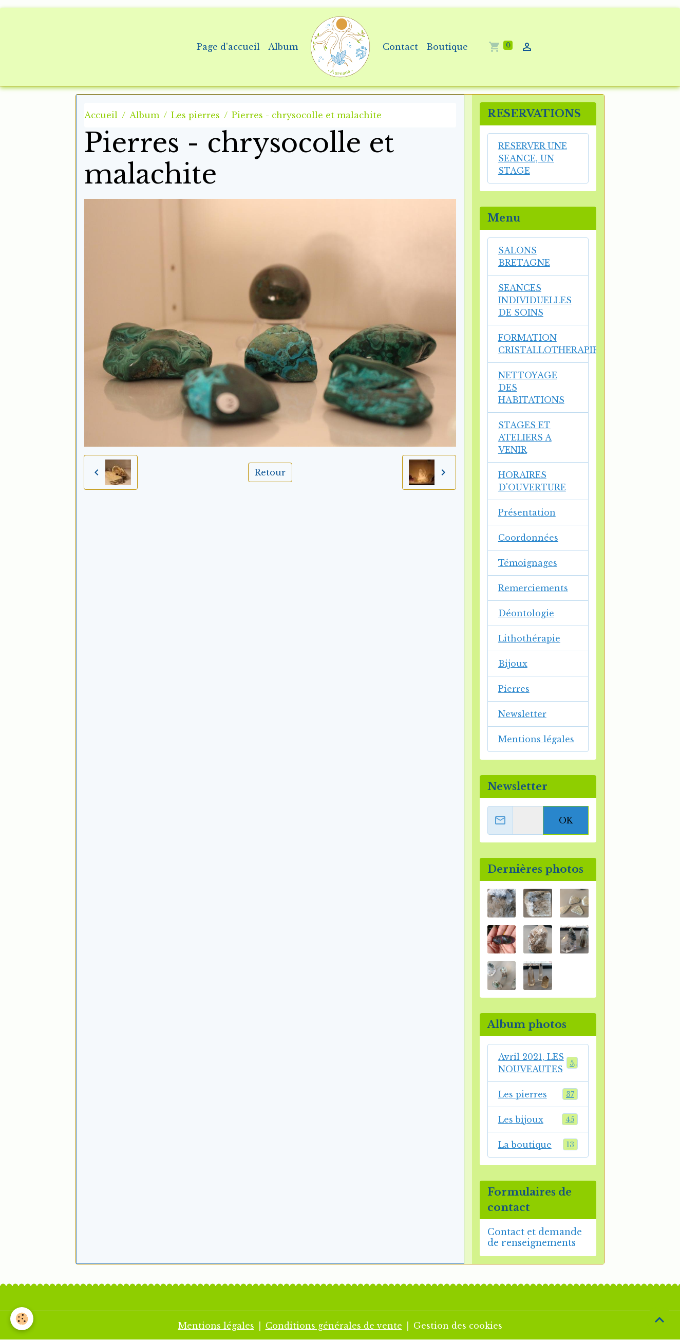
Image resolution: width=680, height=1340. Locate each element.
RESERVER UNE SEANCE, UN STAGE (532, 158)
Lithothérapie (529, 638)
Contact (400, 47)
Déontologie (526, 613)
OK (566, 820)
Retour (270, 472)
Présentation (527, 512)
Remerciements (533, 588)
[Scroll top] (659, 1319)
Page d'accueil (228, 47)
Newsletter (522, 714)
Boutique (447, 47)
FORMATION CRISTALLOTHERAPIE (543, 344)
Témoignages (527, 563)
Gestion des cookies (457, 1325)
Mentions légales (536, 739)
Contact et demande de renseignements (534, 1237)
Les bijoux (538, 1119)
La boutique (538, 1144)
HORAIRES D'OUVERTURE (532, 481)
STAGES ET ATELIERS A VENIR (525, 437)
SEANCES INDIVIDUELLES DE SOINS (535, 300)
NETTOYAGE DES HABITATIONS (531, 387)
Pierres (514, 689)
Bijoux (512, 663)
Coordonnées (528, 538)
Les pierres (195, 115)
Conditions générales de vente (334, 1325)
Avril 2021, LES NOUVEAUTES (538, 1063)
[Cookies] (21, 1318)
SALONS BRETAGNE (524, 256)
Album (283, 47)
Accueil (101, 115)
